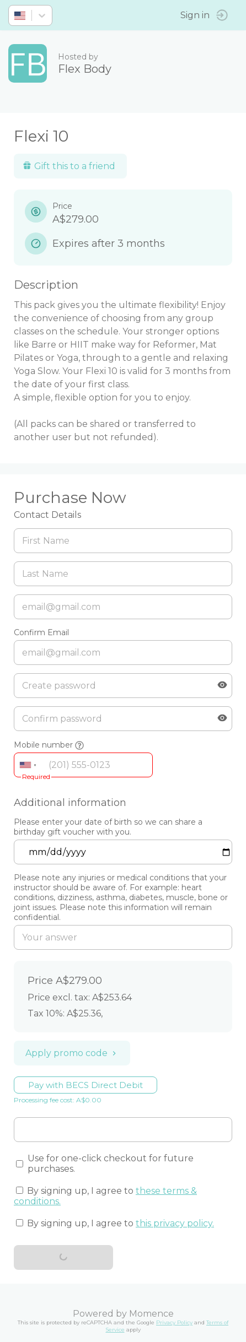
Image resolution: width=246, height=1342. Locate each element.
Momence (151, 1313)
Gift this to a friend (69, 166)
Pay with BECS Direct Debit (85, 1085)
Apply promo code (72, 1053)
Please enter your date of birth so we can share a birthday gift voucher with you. (108, 827)
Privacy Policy (174, 1322)
